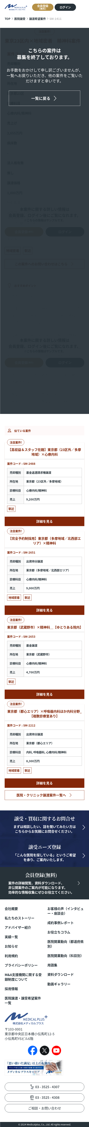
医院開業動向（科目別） (65, 955)
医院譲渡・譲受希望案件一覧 (23, 1000)
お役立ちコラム (58, 932)
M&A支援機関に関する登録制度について (23, 977)
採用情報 (11, 988)
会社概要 (11, 908)
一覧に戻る (40, 98)
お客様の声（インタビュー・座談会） (65, 911)
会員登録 (42, 7)
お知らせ (11, 946)
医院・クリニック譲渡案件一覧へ (41, 795)
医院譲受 (19, 19)
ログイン (65, 7)
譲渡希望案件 (37, 19)
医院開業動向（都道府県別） (65, 944)
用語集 (52, 965)
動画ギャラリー (58, 984)
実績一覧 (11, 937)
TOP (7, 19)
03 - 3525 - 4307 (47, 1086)
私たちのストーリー (19, 918)
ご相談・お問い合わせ (44, 1108)
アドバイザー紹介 (18, 927)
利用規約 (11, 956)
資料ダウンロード (60, 974)
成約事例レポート (60, 922)
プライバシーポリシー (21, 965)
